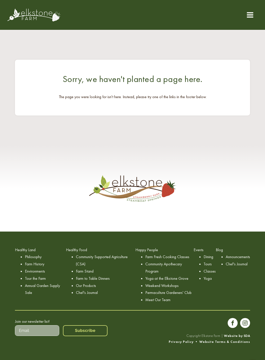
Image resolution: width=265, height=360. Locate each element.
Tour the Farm (35, 278)
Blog (219, 249)
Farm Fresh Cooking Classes (167, 256)
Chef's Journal (87, 292)
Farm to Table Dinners (93, 278)
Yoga (208, 278)
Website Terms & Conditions (224, 342)
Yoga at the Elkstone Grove (166, 278)
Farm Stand (85, 271)
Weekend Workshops (162, 285)
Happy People (146, 249)
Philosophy (33, 256)
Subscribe (85, 330)
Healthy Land (25, 249)
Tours (208, 264)
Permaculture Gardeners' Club (168, 292)
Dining (208, 256)
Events (199, 249)
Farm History (34, 264)
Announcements (238, 256)
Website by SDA (237, 336)
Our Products (86, 285)
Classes (210, 271)
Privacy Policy (181, 342)
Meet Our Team (157, 299)
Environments (35, 271)
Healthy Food (76, 249)
